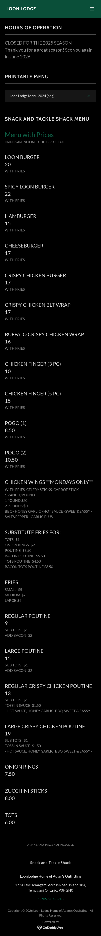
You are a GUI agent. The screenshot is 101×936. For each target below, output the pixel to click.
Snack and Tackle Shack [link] (50, 862)
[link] (21, 9)
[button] (92, 9)
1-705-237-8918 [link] (50, 899)
